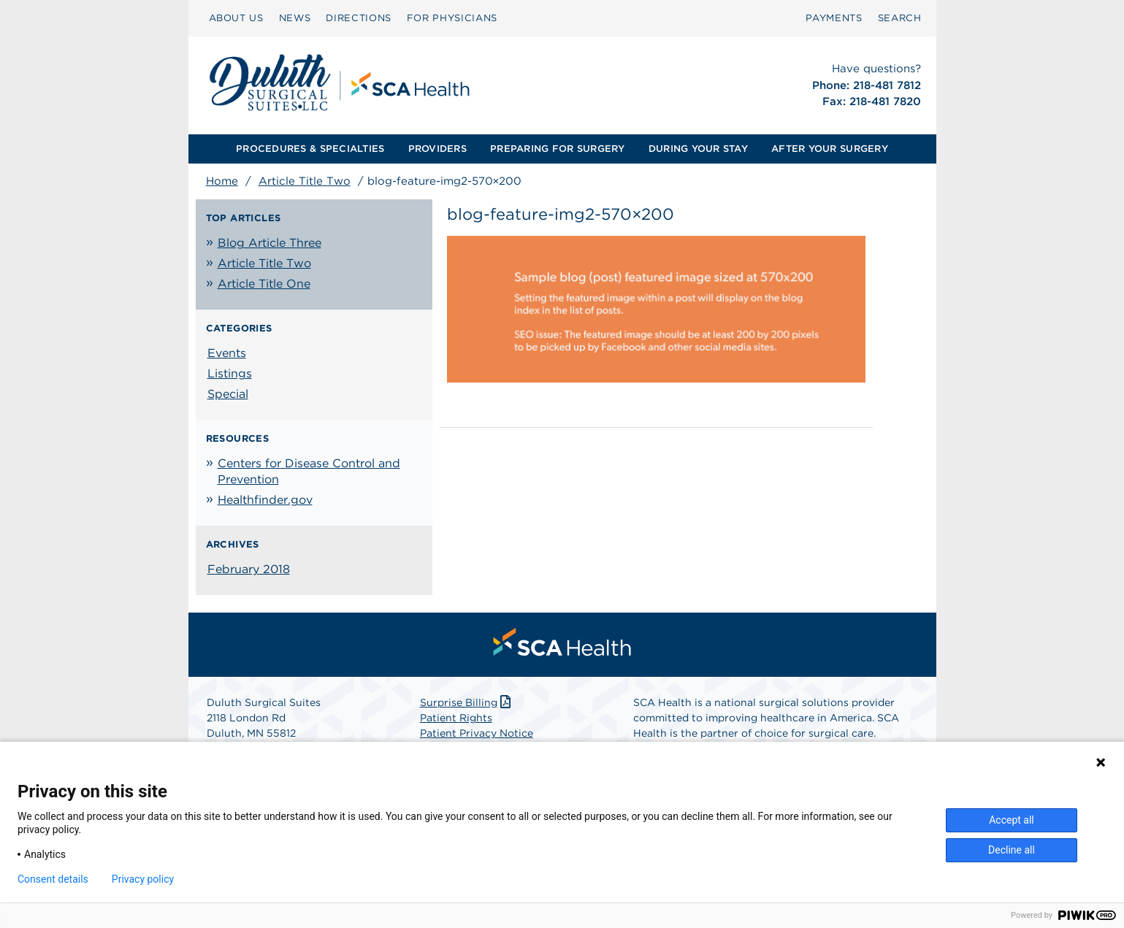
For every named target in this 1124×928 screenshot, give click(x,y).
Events (226, 353)
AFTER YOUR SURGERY (829, 148)
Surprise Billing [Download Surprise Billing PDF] (467, 702)
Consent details (53, 879)
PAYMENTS (834, 17)
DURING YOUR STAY (698, 148)
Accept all (1011, 820)
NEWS (295, 17)
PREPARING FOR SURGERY (557, 148)
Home (222, 181)
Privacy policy (143, 879)
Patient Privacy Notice (476, 733)
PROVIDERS (437, 148)
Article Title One (264, 284)
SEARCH (900, 17)
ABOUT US (236, 17)
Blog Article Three (269, 243)
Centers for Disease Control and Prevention (309, 471)
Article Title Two (305, 181)
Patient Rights (456, 718)
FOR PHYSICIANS (452, 17)
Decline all (1011, 850)
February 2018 (248, 569)
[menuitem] (236, 18)
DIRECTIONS (358, 17)
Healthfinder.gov (265, 500)
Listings (229, 373)
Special (227, 394)
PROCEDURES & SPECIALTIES (310, 148)
